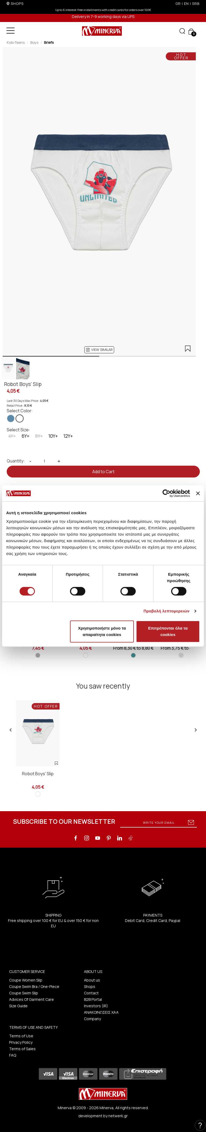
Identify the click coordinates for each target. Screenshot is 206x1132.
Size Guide (18, 1005)
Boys (34, 42)
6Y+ (26, 436)
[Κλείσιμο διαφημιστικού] (198, 493)
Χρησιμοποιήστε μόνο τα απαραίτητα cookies (102, 631)
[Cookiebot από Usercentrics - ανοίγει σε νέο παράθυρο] (166, 493)
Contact (91, 992)
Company (92, 1018)
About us (92, 980)
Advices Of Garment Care (31, 999)
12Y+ (68, 436)
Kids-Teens (16, 42)
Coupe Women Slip (25, 980)
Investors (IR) (96, 1005)
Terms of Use (21, 1035)
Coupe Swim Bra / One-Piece (34, 986)
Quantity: (16, 461)
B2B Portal (93, 999)
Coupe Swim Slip (23, 992)
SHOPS (17, 3)
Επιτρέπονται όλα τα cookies (167, 631)
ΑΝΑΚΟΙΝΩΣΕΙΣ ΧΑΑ (101, 1012)
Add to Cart (103, 472)
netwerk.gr (118, 1115)
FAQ (12, 1055)
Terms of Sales (22, 1048)
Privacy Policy (20, 1042)
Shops (89, 986)
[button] (99, 349)
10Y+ (53, 436)
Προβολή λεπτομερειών (167, 611)
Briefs (49, 42)
